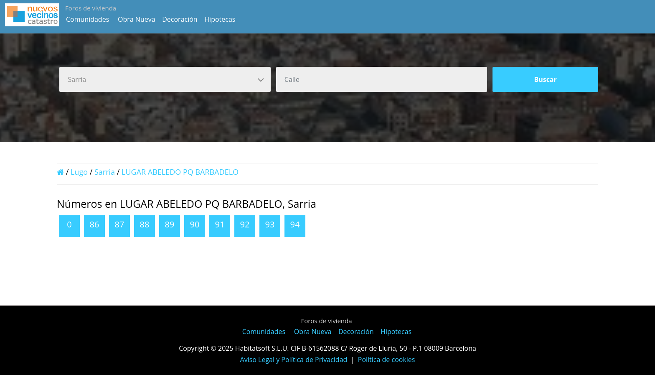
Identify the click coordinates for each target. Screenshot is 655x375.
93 (270, 224)
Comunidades (87, 19)
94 (295, 224)
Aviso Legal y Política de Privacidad (294, 359)
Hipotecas (219, 19)
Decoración (179, 19)
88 (145, 224)
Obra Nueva (136, 19)
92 (245, 224)
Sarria (104, 172)
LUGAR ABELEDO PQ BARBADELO (180, 172)
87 (119, 224)
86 (94, 224)
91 (220, 224)
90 (195, 224)
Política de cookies (386, 359)
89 (170, 224)
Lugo (79, 172)
